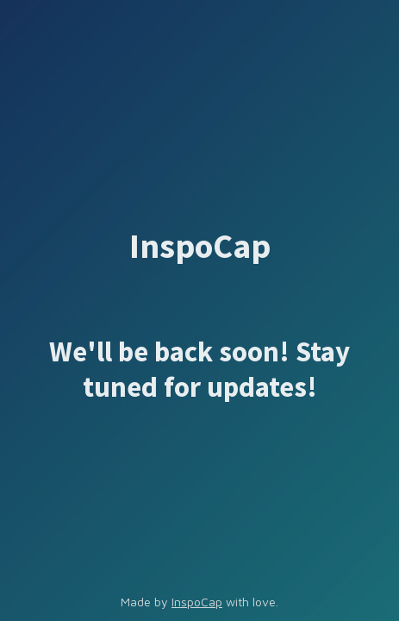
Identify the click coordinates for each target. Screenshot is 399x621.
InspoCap (196, 601)
